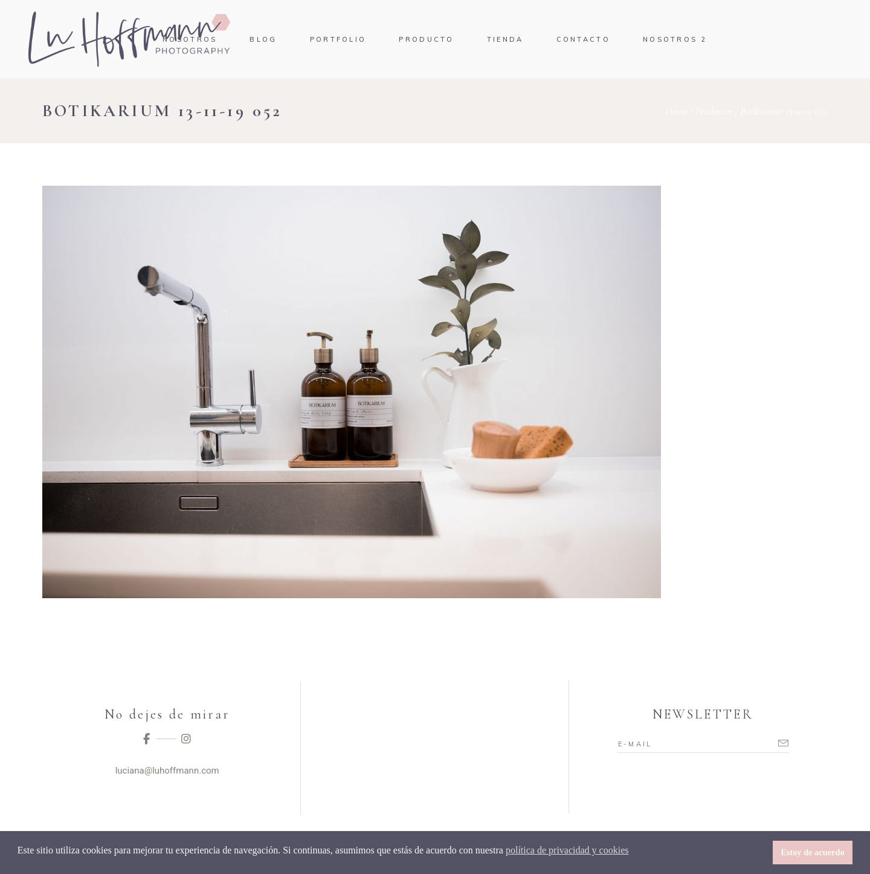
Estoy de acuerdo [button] (813, 852)
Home (676, 110)
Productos (713, 110)
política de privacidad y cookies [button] (567, 850)
